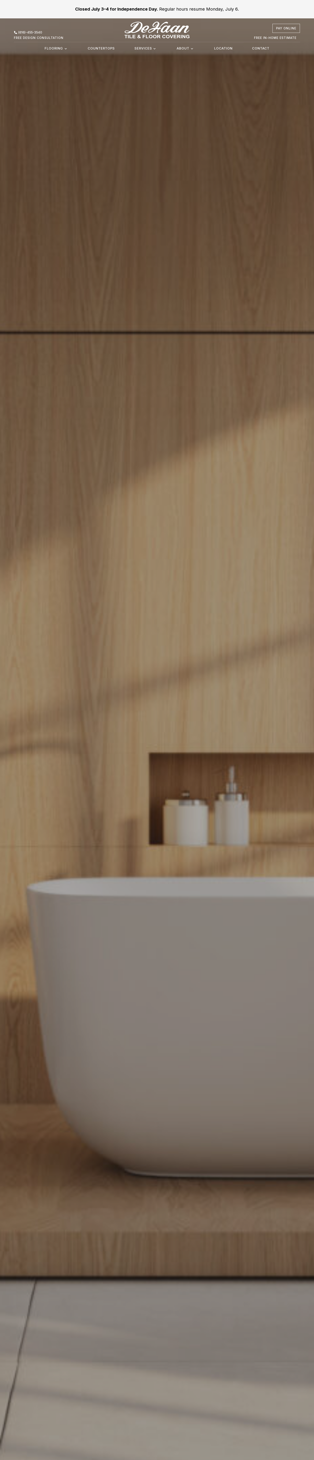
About (183, 48)
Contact (260, 48)
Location (223, 48)
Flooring (54, 48)
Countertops (101, 48)
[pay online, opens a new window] (286, 28)
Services (143, 48)
